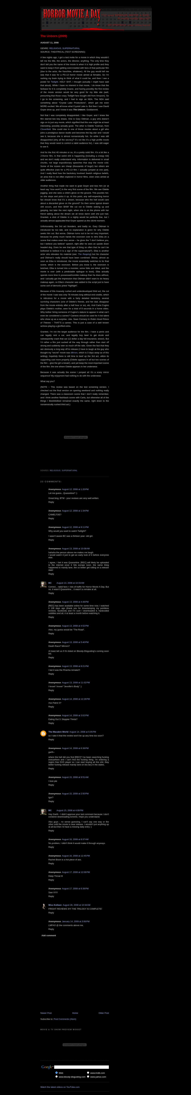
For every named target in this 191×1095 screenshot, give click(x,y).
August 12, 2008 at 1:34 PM (75, 510)
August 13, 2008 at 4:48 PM (75, 602)
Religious (55, 470)
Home (75, 1013)
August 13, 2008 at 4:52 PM (75, 626)
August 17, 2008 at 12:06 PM (76, 872)
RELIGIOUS (55, 48)
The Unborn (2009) (53, 36)
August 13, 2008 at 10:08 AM (76, 548)
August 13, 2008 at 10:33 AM (70, 583)
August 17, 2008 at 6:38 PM (75, 888)
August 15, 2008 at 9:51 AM (75, 777)
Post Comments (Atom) (65, 1019)
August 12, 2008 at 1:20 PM (75, 489)
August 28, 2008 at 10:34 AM (76, 905)
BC (50, 583)
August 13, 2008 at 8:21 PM (75, 666)
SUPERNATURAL (71, 48)
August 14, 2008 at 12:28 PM (76, 699)
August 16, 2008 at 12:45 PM (76, 855)
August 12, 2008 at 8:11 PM (75, 527)
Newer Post (46, 1013)
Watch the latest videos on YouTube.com (60, 1087)
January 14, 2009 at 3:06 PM (75, 921)
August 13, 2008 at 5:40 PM (75, 642)
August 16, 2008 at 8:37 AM (75, 839)
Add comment (49, 935)
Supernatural (69, 470)
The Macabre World (58, 732)
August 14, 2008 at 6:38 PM (75, 748)
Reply (51, 502)
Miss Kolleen (55, 905)
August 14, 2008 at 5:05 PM (82, 732)
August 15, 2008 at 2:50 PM (75, 793)
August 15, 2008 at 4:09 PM (70, 810)
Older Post (104, 1013)
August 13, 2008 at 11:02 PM (76, 682)
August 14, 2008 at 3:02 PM (75, 715)
